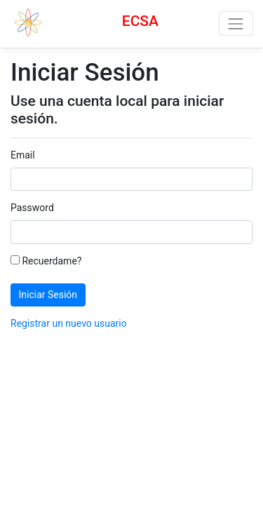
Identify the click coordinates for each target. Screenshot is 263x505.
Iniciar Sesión (48, 294)
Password (32, 207)
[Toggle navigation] (236, 23)
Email (23, 155)
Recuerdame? (46, 261)
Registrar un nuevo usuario (69, 323)
